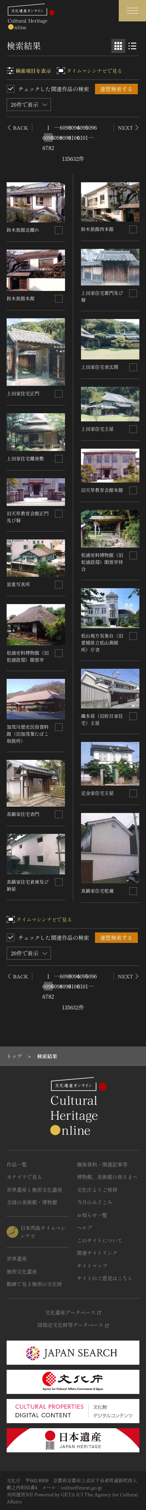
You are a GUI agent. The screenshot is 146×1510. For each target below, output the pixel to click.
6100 (74, 137)
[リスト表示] (132, 46)
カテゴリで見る (24, 1177)
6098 (57, 137)
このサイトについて (100, 1240)
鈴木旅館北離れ (23, 229)
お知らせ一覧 (92, 1215)
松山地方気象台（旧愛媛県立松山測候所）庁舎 (102, 642)
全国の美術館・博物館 (32, 1202)
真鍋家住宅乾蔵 (97, 890)
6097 (48, 137)
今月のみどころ (95, 1202)
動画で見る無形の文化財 (34, 1284)
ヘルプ (84, 1227)
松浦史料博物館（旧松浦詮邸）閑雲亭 (28, 656)
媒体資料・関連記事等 (102, 1164)
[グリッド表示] (118, 46)
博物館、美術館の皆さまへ (107, 1177)
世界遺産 (17, 1258)
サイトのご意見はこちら (105, 1278)
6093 (65, 127)
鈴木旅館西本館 (97, 229)
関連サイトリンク (97, 1252)
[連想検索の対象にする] (59, 230)
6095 (82, 127)
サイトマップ (92, 1265)
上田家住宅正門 (23, 393)
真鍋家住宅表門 (23, 814)
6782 (48, 148)
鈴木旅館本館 (21, 298)
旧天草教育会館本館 (102, 489)
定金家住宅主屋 (97, 792)
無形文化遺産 (22, 1271)
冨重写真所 (18, 584)
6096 (91, 127)
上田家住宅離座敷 (25, 458)
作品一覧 (17, 1164)
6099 (65, 137)
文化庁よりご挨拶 (97, 1189)
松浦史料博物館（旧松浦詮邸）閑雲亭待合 (102, 561)
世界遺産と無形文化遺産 (34, 1189)
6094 (74, 127)
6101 (82, 137)
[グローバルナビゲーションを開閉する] (132, 10)
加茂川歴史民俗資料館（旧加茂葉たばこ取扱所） (28, 733)
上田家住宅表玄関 (99, 366)
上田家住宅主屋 (97, 428)
